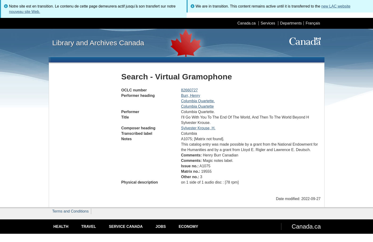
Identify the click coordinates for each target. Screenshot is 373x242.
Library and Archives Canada (98, 43)
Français (313, 23)
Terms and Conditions (70, 211)
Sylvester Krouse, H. (198, 128)
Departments (291, 23)
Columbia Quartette (197, 106)
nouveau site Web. (24, 12)
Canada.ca (246, 23)
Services (268, 23)
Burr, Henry (190, 96)
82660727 (189, 90)
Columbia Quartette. (198, 101)
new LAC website (336, 6)
